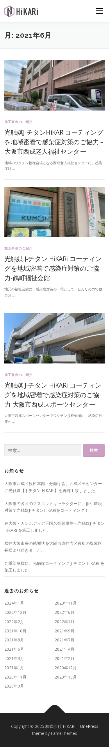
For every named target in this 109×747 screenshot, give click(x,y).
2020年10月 (66, 677)
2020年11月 (15, 677)
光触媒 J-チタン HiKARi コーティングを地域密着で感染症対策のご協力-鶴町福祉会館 (53, 268)
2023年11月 (66, 603)
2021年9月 (64, 631)
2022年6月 (64, 612)
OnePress (89, 726)
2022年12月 (15, 612)
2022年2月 (14, 621)
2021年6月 (14, 649)
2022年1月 (64, 621)
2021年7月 (64, 640)
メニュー (99, 10)
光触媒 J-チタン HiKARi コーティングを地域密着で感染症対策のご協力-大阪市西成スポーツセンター (53, 394)
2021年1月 (14, 667)
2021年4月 (64, 649)
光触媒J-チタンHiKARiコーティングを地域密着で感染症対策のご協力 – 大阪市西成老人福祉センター (53, 141)
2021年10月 (15, 631)
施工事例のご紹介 (18, 122)
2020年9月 (14, 686)
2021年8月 (14, 640)
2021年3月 (14, 658)
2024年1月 (14, 603)
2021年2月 (64, 658)
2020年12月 (66, 667)
